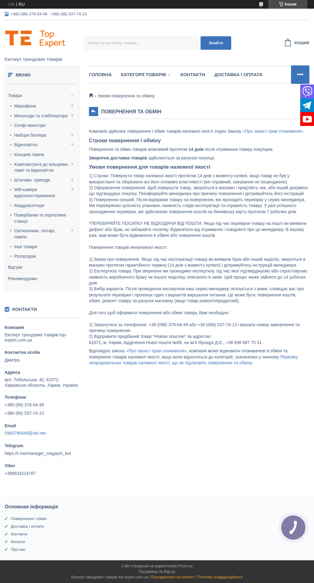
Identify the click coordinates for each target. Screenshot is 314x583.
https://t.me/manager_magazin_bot (38, 453)
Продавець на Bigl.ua (157, 571)
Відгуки (15, 267)
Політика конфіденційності (220, 577)
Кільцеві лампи (29, 154)
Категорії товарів (143, 74)
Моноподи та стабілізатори (41, 115)
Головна (100, 74)
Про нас (18, 549)
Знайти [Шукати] (216, 43)
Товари (15, 95)
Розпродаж (25, 256)
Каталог (18, 541)
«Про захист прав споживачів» (273, 131)
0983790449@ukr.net (25, 433)
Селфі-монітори (30, 125)
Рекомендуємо (22, 278)
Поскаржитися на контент (172, 577)
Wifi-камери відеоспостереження (34, 192)
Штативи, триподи (32, 180)
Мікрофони (25, 106)
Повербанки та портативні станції (40, 218)
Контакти (193, 74)
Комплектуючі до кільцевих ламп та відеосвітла (41, 167)
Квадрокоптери (29, 205)
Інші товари (25, 246)
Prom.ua (186, 566)
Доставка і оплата (238, 74)
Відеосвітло (25, 144)
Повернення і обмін (29, 518)
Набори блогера (30, 135)
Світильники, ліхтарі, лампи (35, 233)
